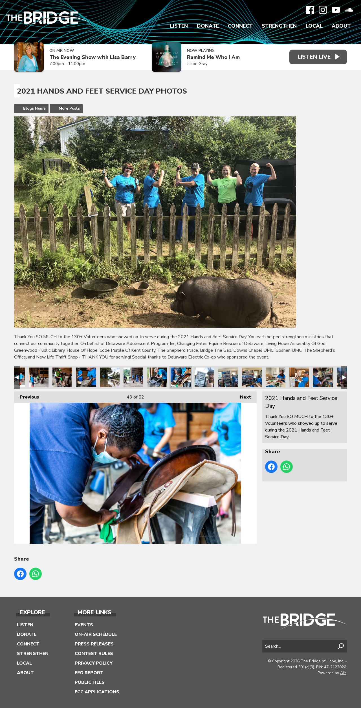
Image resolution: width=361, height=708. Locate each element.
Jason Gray (196, 63)
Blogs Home (34, 108)
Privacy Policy (94, 663)
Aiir (343, 673)
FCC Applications (97, 692)
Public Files (90, 682)
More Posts (69, 108)
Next (242, 395)
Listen (179, 26)
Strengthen (279, 26)
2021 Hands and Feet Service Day (39, 377)
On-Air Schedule (96, 634)
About (341, 26)
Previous (26, 395)
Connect (240, 26)
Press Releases (94, 644)
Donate (208, 26)
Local (314, 26)
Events (84, 625)
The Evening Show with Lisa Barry (92, 57)
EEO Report (89, 673)
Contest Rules (94, 654)
